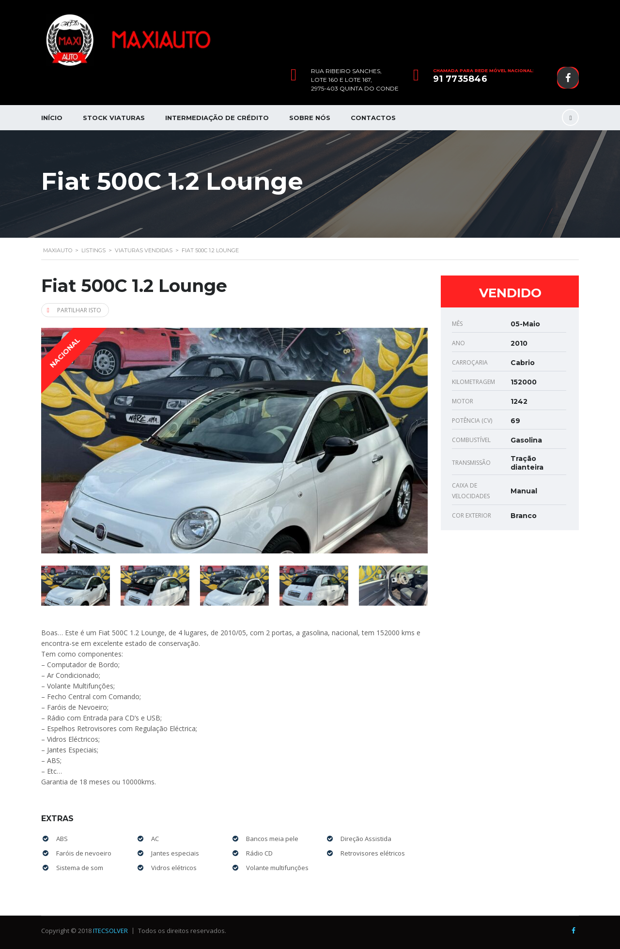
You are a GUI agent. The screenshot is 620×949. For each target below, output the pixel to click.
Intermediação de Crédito (217, 118)
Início (51, 118)
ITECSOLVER (110, 930)
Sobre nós (309, 118)
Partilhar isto (74, 310)
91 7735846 (460, 79)
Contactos (373, 118)
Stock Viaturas (114, 118)
